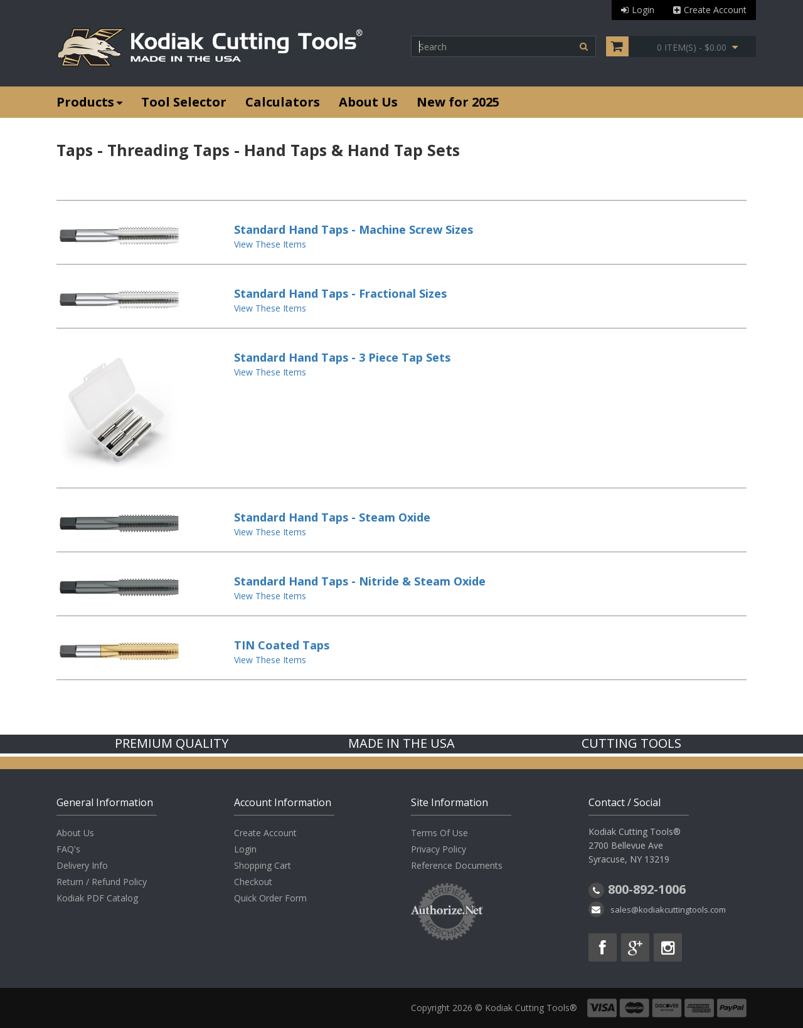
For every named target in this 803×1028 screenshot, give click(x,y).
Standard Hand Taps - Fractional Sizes (340, 293)
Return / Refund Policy (101, 882)
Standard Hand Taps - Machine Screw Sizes (353, 229)
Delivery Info (82, 865)
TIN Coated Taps (281, 645)
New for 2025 (458, 101)
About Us (368, 101)
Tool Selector (183, 101)
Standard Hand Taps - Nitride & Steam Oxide (360, 581)
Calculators (282, 101)
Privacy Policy (438, 849)
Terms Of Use (439, 833)
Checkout (253, 882)
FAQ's (68, 849)
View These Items (270, 244)
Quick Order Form (270, 898)
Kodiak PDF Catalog (97, 898)
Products (89, 101)
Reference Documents (457, 865)
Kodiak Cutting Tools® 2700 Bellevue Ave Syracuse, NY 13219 (634, 845)
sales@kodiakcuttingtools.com (668, 909)
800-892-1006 (647, 889)
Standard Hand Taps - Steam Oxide (332, 517)
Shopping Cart (262, 865)
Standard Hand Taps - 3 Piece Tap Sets (342, 357)
